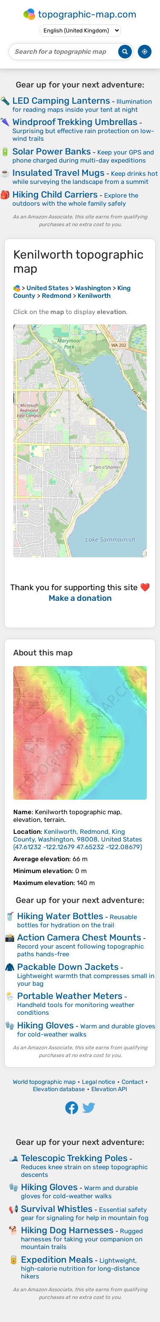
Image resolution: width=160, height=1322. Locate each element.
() (77, 839)
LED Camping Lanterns (61, 100)
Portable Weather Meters (69, 995)
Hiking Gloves (45, 1025)
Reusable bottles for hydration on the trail (77, 921)
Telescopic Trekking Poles (74, 1158)
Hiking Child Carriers (55, 194)
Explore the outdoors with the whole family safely (75, 199)
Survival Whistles (57, 1208)
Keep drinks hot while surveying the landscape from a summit (85, 178)
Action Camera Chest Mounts (79, 937)
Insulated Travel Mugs (58, 172)
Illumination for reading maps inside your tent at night (82, 106)
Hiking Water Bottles (60, 916)
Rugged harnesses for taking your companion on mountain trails (82, 1239)
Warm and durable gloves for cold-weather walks (86, 1030)
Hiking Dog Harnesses (67, 1230)
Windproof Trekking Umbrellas (74, 121)
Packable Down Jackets (68, 966)
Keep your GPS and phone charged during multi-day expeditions (83, 156)
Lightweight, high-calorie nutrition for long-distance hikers (80, 1268)
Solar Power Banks (51, 151)
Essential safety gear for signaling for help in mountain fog (84, 1214)
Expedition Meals (57, 1259)
